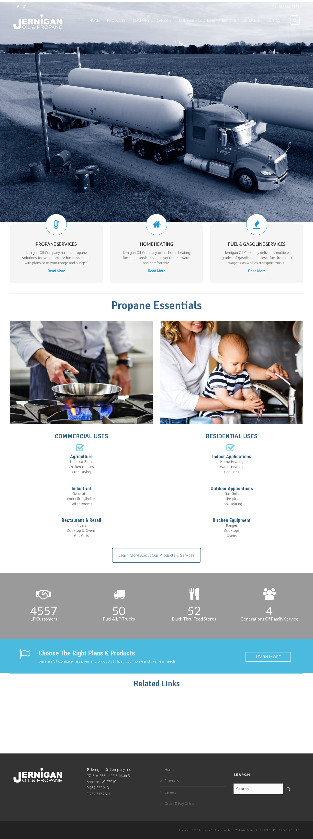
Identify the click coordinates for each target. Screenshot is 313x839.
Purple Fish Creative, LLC (280, 830)
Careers (171, 792)
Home (169, 769)
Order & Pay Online (180, 803)
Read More (56, 262)
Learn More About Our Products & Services (156, 555)
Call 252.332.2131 (285, 6)
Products (172, 780)
